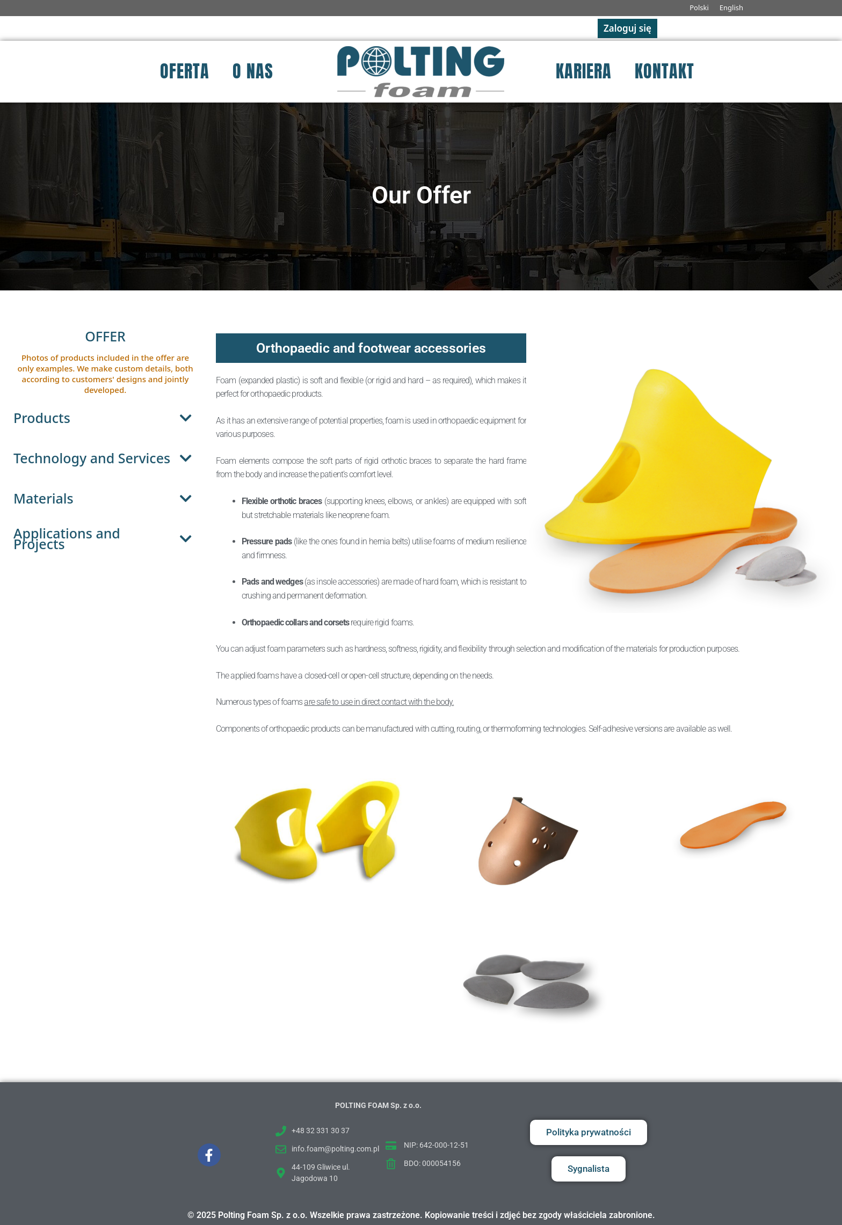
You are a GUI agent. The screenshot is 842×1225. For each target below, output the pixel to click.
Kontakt (664, 71)
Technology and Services (105, 458)
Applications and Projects (105, 538)
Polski (699, 7)
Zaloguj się (627, 28)
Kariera (584, 71)
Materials (105, 498)
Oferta (184, 71)
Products (105, 418)
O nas (253, 71)
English (731, 7)
